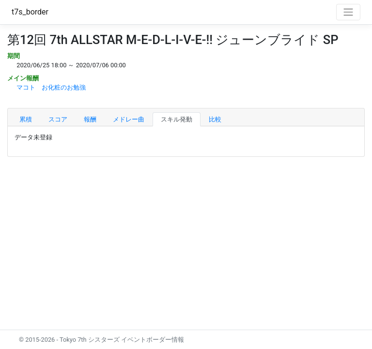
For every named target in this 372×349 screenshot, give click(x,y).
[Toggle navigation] (348, 12)
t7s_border (30, 11)
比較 (215, 119)
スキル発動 (176, 119)
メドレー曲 (128, 119)
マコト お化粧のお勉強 (51, 87)
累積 (25, 119)
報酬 (90, 119)
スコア (57, 119)
